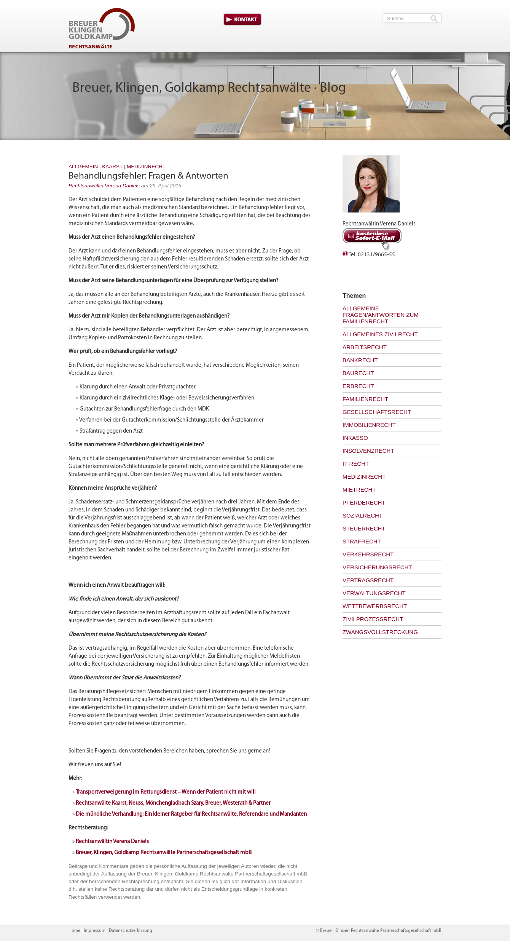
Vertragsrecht (368, 580)
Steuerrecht (364, 528)
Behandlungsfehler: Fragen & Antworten (148, 176)
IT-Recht (356, 463)
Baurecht (358, 373)
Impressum (94, 930)
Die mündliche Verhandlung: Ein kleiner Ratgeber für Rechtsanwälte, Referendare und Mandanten (191, 814)
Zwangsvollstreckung (380, 632)
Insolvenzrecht (368, 450)
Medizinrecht (146, 166)
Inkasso (355, 438)
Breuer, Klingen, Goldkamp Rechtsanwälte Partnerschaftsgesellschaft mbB (164, 853)
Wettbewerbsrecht (375, 606)
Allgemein (83, 166)
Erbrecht (358, 386)
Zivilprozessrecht (373, 619)
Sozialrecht (362, 515)
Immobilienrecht (369, 425)
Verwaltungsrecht (374, 593)
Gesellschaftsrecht (377, 412)
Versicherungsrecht (377, 567)
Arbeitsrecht (365, 347)
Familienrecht (365, 399)
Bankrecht (360, 360)
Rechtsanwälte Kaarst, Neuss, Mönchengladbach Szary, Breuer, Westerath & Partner (173, 803)
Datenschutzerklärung (130, 930)
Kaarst (112, 166)
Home (74, 930)
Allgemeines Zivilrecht (380, 334)
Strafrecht (362, 541)
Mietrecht (359, 489)
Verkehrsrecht (368, 554)
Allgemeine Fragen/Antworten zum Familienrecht (381, 314)
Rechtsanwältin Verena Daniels (104, 186)
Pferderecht (364, 502)
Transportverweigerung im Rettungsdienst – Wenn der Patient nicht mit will (166, 792)
